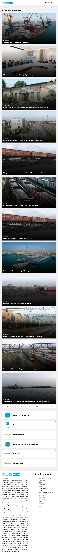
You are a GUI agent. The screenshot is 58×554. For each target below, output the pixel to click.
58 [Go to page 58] (47, 406)
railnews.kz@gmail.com (46, 492)
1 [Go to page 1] (7, 406)
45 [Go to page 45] (17, 406)
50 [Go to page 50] (37, 406)
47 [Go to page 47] (25, 406)
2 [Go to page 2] (10, 406)
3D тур (50, 480)
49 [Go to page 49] (33, 406)
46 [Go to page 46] (21, 406)
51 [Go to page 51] (40, 406)
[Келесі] (54, 406)
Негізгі (3, 7)
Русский (47, 2)
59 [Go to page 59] (51, 406)
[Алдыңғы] (4, 406)
